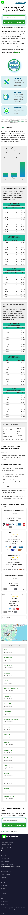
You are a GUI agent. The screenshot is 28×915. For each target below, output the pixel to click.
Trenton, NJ (7, 765)
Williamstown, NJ (9, 796)
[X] (2, 848)
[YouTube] (11, 848)
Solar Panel (4, 885)
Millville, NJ (7, 727)
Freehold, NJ (7, 696)
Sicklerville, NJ (8, 750)
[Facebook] (5, 848)
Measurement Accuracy (7, 864)
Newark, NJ (7, 734)
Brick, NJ (6, 650)
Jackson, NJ (7, 704)
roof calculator (18, 83)
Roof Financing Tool (6, 861)
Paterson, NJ (7, 742)
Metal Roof (4, 880)
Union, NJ (6, 773)
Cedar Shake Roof (5, 874)
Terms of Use (4, 904)
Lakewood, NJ (8, 711)
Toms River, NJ (8, 758)
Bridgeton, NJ (8, 657)
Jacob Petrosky (6, 831)
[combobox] (14, 17)
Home (2, 127)
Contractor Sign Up (20, 2)
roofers (16, 111)
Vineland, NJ (7, 781)
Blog (2, 896)
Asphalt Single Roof (6, 871)
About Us (3, 893)
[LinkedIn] (8, 848)
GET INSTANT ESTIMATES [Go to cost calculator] (14, 22)
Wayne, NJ (7, 788)
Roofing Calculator (5, 855)
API (2, 898)
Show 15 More (6, 617)
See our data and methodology (17, 121)
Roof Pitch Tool (5, 858)
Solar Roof (3, 882)
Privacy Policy (4, 901)
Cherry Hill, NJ (8, 665)
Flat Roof (3, 877)
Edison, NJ (7, 680)
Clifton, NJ (7, 673)
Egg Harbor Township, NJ (11, 688)
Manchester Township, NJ (11, 719)
